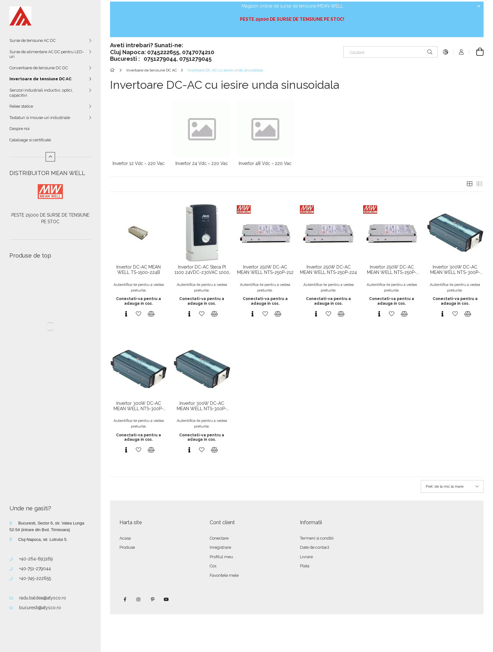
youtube (166, 599)
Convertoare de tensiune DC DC (38, 67)
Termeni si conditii (317, 538)
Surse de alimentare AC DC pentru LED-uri (46, 54)
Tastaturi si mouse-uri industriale (39, 117)
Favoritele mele (224, 575)
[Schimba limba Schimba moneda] (445, 52)
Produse (127, 547)
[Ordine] (452, 486)
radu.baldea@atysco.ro (42, 597)
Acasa (125, 538)
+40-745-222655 (35, 578)
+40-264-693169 (36, 558)
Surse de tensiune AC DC (32, 40)
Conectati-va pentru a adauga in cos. (138, 301)
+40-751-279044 (35, 568)
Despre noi (19, 128)
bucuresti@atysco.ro (40, 607)
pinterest (152, 599)
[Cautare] (390, 52)
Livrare (306, 556)
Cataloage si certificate (30, 140)
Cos (213, 566)
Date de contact (314, 547)
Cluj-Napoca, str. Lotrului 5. (43, 539)
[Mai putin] (50, 157)
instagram (138, 599)
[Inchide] (479, 6)
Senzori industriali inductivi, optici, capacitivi (41, 93)
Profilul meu (221, 556)
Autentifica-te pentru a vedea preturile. (139, 287)
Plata (304, 566)
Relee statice (21, 106)
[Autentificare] (461, 52)
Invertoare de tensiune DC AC (40, 79)
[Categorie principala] (113, 70)
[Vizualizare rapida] (126, 314)
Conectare (219, 538)
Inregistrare (220, 547)
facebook (124, 599)
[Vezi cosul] (476, 52)
